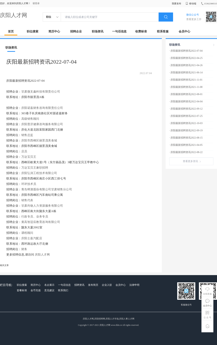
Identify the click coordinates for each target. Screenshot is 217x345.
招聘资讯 (79, 285)
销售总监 (27, 135)
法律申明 (134, 285)
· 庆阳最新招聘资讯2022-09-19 (186, 130)
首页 (11, 31)
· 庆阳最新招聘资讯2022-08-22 (186, 152)
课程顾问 (27, 232)
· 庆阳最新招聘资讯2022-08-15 (186, 137)
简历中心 (54, 31)
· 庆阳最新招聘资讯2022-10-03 (186, 123)
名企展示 (49, 285)
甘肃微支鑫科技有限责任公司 (40, 91)
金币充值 (36, 290)
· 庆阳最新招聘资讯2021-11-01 (186, 79)
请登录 (36, 3)
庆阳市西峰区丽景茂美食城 (39, 140)
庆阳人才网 (13, 15)
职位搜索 (32, 31)
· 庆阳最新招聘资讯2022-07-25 (186, 116)
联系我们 (63, 290)
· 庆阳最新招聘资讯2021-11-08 (186, 87)
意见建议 (49, 290)
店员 (24, 151)
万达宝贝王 (28, 156)
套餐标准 (22, 290)
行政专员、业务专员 (34, 216)
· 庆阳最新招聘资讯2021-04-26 (186, 65)
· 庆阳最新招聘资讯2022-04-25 (186, 58)
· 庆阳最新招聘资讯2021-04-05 (186, 145)
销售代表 (27, 200)
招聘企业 (76, 31)
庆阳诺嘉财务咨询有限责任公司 (42, 107)
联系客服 (163, 31)
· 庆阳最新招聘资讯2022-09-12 (186, 108)
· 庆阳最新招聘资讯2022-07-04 (186, 50)
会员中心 (184, 31)
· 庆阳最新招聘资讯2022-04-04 (186, 101)
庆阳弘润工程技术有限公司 (39, 173)
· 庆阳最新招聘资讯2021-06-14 (186, 72)
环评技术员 (28, 183)
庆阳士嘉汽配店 (31, 238)
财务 (24, 249)
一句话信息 (119, 31)
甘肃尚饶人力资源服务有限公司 (42, 205)
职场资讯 (97, 31)
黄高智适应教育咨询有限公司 (40, 221)
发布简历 (93, 285)
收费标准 (141, 31)
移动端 (191, 3)
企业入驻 (107, 285)
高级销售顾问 (30, 118)
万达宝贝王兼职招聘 (34, 167)
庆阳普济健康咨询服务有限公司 (42, 124)
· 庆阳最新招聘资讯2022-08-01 (186, 94)
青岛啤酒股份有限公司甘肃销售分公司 (46, 189)
